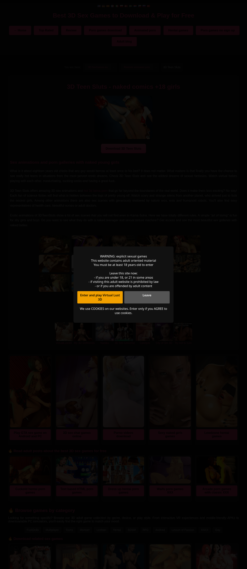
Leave (147, 295)
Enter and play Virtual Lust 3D (100, 297)
